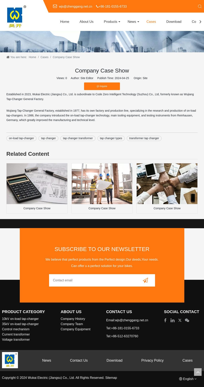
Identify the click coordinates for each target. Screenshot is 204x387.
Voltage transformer (16, 339)
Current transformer (16, 334)
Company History (73, 319)
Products (110, 22)
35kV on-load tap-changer (20, 324)
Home (64, 22)
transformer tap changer (144, 138)
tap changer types (111, 138)
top (198, 372)
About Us (86, 22)
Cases (151, 22)
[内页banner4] (102, 41)
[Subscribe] (145, 280)
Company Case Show (37, 208)
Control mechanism (15, 329)
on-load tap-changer (21, 138)
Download (173, 22)
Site (145, 78)
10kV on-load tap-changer (20, 319)
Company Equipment (75, 329)
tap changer (48, 138)
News (132, 22)
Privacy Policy (152, 360)
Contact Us (79, 360)
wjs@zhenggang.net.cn (75, 6)
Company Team (72, 324)
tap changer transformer (78, 138)
